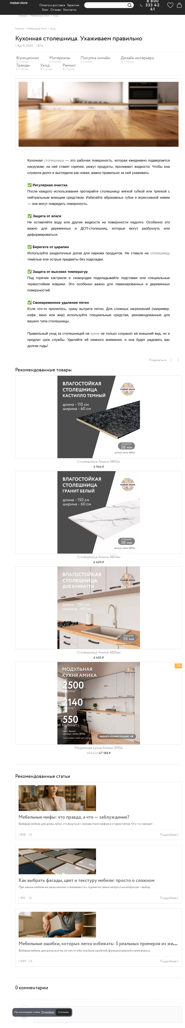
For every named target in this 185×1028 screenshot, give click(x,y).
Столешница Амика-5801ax (98, 461)
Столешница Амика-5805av (98, 557)
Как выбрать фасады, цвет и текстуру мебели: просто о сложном (86, 880)
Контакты (69, 10)
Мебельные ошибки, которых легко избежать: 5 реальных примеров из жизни (99, 943)
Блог (45, 10)
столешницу (160, 253)
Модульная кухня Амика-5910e (99, 748)
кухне (95, 334)
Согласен (63, 1012)
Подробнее (47, 1012)
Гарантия (73, 5)
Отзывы (55, 10)
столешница (54, 160)
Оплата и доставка (52, 5)
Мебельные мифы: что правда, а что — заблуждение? (74, 817)
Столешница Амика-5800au (98, 652)
